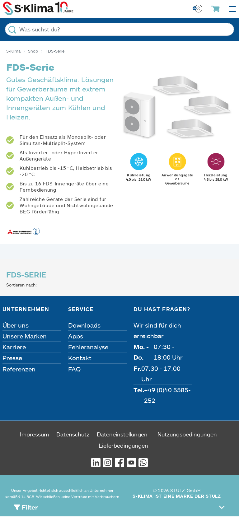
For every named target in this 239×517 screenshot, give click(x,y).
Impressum (34, 434)
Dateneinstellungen (122, 434)
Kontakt (79, 357)
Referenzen (18, 369)
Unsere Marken (24, 336)
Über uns (15, 325)
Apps (75, 336)
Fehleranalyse (88, 347)
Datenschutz (72, 434)
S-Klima (13, 51)
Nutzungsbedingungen (187, 434)
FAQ (74, 369)
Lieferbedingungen (123, 445)
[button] (36, 231)
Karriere (14, 347)
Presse (12, 357)
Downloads (84, 325)
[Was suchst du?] (119, 29)
